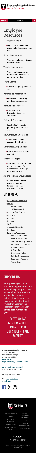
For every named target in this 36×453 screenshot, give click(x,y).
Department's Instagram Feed (15, 387)
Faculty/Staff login (12, 40)
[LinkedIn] (25, 440)
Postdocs (11, 221)
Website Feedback (11, 424)
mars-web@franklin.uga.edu (12, 367)
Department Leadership (17, 201)
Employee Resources (16, 233)
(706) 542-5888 (12, 379)
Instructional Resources (14, 106)
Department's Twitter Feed (10, 387)
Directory (25, 413)
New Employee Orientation (15, 135)
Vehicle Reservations (13, 67)
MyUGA (11, 416)
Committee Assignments (15, 147)
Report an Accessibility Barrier (25, 424)
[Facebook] (11, 440)
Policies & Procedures (13, 120)
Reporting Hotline (25, 428)
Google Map (6, 381)
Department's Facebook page (4, 387)
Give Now (20, 20)
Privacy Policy (7, 359)
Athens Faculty (17, 206)
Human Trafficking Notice (10, 428)
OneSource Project (12, 159)
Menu (4, 20)
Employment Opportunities (25, 416)
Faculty (10, 204)
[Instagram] (16, 440)
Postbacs (11, 230)
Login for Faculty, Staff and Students (15, 362)
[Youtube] (22, 440)
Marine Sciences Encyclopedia (17, 176)
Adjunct (10, 218)
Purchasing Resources (20, 259)
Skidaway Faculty (18, 209)
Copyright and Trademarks (11, 420)
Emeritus (11, 215)
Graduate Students (15, 227)
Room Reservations (12, 55)
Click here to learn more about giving (16, 310)
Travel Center (9, 82)
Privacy (25, 420)
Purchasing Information (14, 94)
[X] (14, 440)
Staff (9, 224)
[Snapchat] (19, 440)
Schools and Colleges (11, 413)
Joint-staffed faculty (16, 212)
